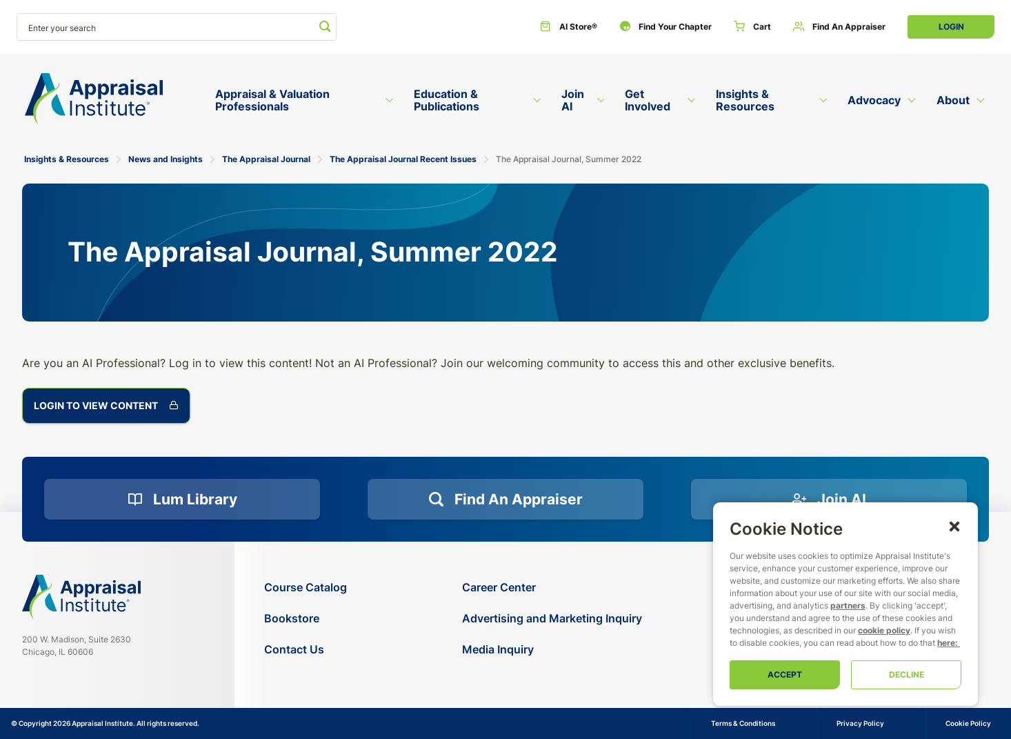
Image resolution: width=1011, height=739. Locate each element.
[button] (954, 526)
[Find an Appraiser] (839, 27)
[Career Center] (552, 587)
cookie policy (884, 630)
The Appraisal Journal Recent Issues (403, 159)
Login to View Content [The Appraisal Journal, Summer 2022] (106, 406)
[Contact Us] (305, 649)
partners (847, 605)
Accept (785, 674)
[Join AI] (829, 499)
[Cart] (752, 27)
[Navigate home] (81, 597)
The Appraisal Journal (266, 159)
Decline (906, 674)
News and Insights (165, 159)
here (946, 643)
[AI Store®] (568, 27)
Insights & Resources (66, 159)
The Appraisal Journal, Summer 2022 (568, 159)
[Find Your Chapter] (665, 27)
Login (951, 26)
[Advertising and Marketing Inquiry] (552, 618)
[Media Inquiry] (552, 649)
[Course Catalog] (305, 587)
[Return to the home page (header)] (94, 99)
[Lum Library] (182, 499)
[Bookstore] (305, 618)
